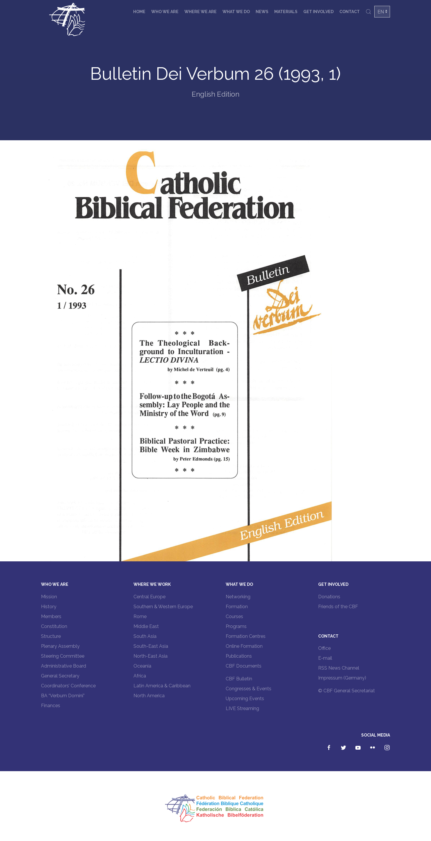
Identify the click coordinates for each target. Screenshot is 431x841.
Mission (49, 596)
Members (51, 616)
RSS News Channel (338, 668)
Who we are (165, 11)
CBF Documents (243, 666)
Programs (236, 626)
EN (380, 12)
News (262, 11)
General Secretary (60, 676)
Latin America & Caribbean (161, 686)
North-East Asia (150, 656)
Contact (349, 11)
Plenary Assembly (60, 646)
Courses (234, 616)
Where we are (200, 11)
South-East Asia (150, 646)
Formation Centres (246, 636)
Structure (51, 636)
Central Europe (149, 596)
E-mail (325, 658)
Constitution (54, 626)
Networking (238, 596)
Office (324, 648)
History (48, 606)
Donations (329, 596)
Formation (237, 606)
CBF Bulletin (239, 679)
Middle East (146, 626)
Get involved (318, 11)
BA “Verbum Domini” (63, 695)
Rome (140, 616)
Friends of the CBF (338, 606)
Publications (239, 656)
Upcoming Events (245, 698)
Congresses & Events (248, 688)
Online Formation (244, 646)
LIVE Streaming (242, 708)
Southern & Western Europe (163, 606)
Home (139, 11)
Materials (286, 11)
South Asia (144, 636)
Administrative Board (63, 666)
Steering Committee (62, 656)
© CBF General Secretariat (346, 690)
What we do (236, 11)
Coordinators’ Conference (68, 686)
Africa (139, 676)
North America (149, 695)
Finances (50, 705)
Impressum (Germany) (342, 678)
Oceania (142, 666)
